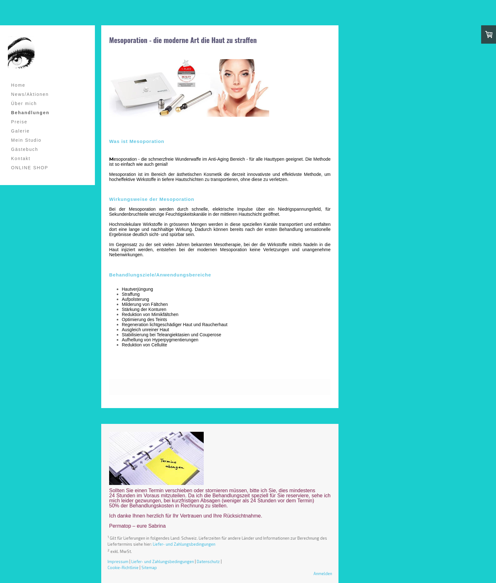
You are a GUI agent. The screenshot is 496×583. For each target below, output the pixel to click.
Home (18, 85)
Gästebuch (24, 149)
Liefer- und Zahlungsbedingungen (184, 544)
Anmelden (322, 573)
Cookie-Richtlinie (123, 567)
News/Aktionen (30, 94)
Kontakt (20, 158)
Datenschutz (208, 561)
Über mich (24, 103)
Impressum (118, 561)
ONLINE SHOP (29, 167)
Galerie (20, 130)
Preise (19, 121)
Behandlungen (30, 112)
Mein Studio (26, 140)
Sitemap (149, 567)
